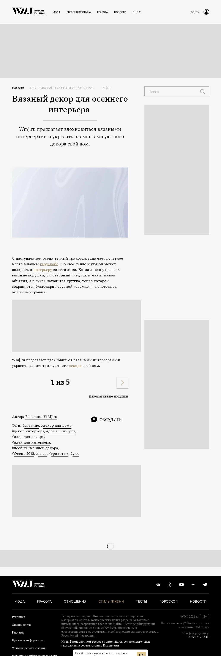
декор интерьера (29, 431)
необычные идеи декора (36, 448)
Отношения (75, 601)
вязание (31, 425)
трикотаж (59, 453)
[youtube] (181, 584)
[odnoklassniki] (170, 584)
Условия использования (28, 648)
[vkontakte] (158, 584)
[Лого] (28, 12)
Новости (18, 87)
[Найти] (202, 91)
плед (42, 453)
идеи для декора (29, 437)
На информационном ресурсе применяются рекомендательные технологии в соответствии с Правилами (105, 643)
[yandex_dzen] (193, 584)
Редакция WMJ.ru (41, 417)
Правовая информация (28, 640)
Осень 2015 (24, 453)
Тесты (141, 601)
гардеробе (49, 264)
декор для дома (57, 425)
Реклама (18, 632)
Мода (19, 601)
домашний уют (61, 431)
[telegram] (204, 584)
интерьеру (42, 270)
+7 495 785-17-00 (198, 637)
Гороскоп (168, 601)
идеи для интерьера (32, 442)
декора (75, 366)
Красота (44, 601)
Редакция (18, 617)
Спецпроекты (21, 624)
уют (76, 453)
